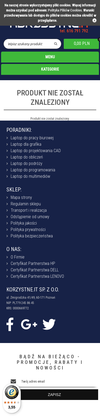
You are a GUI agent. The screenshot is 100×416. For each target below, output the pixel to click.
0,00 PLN (82, 43)
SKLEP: (14, 189)
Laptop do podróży (26, 163)
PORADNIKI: (19, 130)
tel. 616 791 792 (74, 30)
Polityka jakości (24, 223)
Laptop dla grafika (26, 144)
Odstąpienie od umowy (30, 216)
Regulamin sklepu (26, 203)
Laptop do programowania (33, 169)
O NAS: (13, 249)
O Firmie (18, 257)
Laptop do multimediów (30, 176)
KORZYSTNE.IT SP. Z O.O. (32, 289)
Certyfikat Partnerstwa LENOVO (37, 276)
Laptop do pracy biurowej (32, 137)
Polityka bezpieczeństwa (32, 235)
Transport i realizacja (29, 210)
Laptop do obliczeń (27, 157)
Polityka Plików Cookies (65, 10)
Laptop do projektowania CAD (36, 150)
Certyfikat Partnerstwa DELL (35, 269)
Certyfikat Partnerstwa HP (33, 263)
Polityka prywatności (28, 229)
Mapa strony (21, 197)
